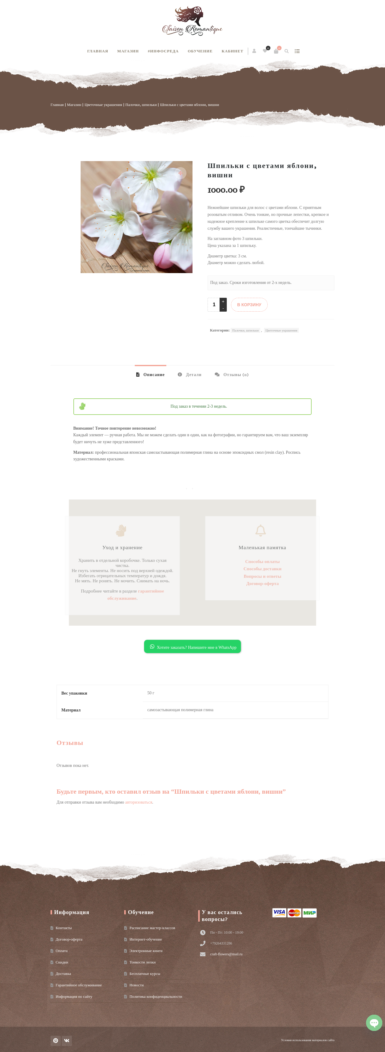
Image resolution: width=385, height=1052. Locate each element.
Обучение (200, 51)
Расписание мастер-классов (152, 928)
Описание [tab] (153, 374)
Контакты (64, 928)
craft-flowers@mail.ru (226, 954)
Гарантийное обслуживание (79, 985)
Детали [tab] (193, 374)
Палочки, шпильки (141, 104)
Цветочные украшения (103, 104)
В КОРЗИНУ (249, 304)
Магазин (128, 51)
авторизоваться (138, 802)
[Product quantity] (214, 305)
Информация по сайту (74, 996)
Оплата (62, 950)
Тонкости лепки (142, 962)
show (297, 51)
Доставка (63, 973)
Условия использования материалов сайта (307, 1040)
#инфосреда (163, 51)
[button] (180, 173)
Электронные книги (145, 950)
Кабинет (232, 51)
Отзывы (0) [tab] (235, 374)
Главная (97, 51)
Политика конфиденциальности (155, 996)
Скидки (62, 962)
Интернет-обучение (145, 939)
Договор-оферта (69, 939)
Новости (136, 985)
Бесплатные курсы (144, 973)
